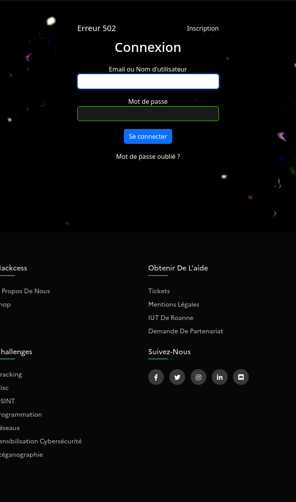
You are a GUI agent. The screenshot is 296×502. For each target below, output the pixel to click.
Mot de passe (147, 101)
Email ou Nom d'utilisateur (148, 69)
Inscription (203, 28)
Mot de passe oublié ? (148, 156)
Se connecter (148, 136)
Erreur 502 (96, 28)
